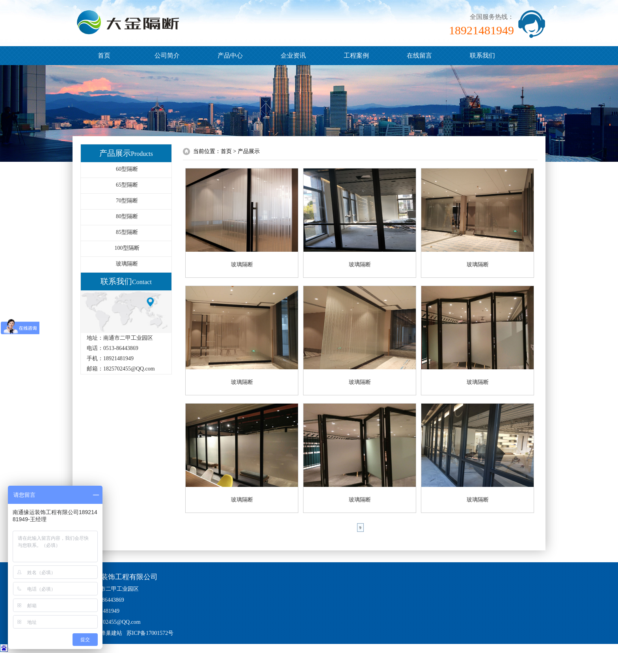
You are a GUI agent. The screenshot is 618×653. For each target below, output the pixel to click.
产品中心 (230, 55)
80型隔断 (127, 216)
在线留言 (419, 55)
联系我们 (482, 55)
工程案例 (356, 55)
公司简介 (167, 55)
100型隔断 (127, 248)
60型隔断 (127, 169)
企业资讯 (293, 55)
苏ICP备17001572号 (150, 633)
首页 (104, 55)
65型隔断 (127, 185)
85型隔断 (127, 232)
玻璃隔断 (127, 264)
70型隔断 (127, 201)
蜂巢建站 (111, 633)
